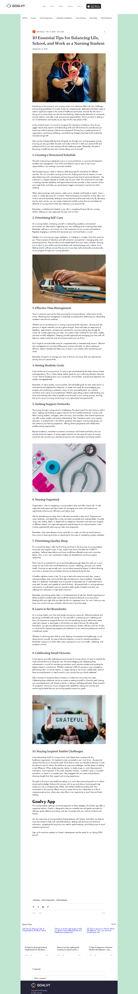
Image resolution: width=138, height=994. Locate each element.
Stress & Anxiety (81, 18)
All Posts (24, 18)
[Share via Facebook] (33, 907)
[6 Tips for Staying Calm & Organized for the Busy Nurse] (37, 936)
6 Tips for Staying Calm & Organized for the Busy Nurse (36, 948)
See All (113, 924)
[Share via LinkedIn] (43, 907)
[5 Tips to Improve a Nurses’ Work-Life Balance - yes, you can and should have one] (101, 936)
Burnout (33, 18)
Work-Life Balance (106, 18)
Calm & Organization (46, 18)
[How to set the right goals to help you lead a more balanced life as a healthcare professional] (69, 936)
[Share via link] (48, 907)
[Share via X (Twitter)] (38, 907)
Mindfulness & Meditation (64, 18)
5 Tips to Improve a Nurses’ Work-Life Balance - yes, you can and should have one (101, 948)
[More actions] (104, 31)
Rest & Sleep (93, 18)
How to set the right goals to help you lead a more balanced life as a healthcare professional (68, 948)
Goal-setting (36, 900)
